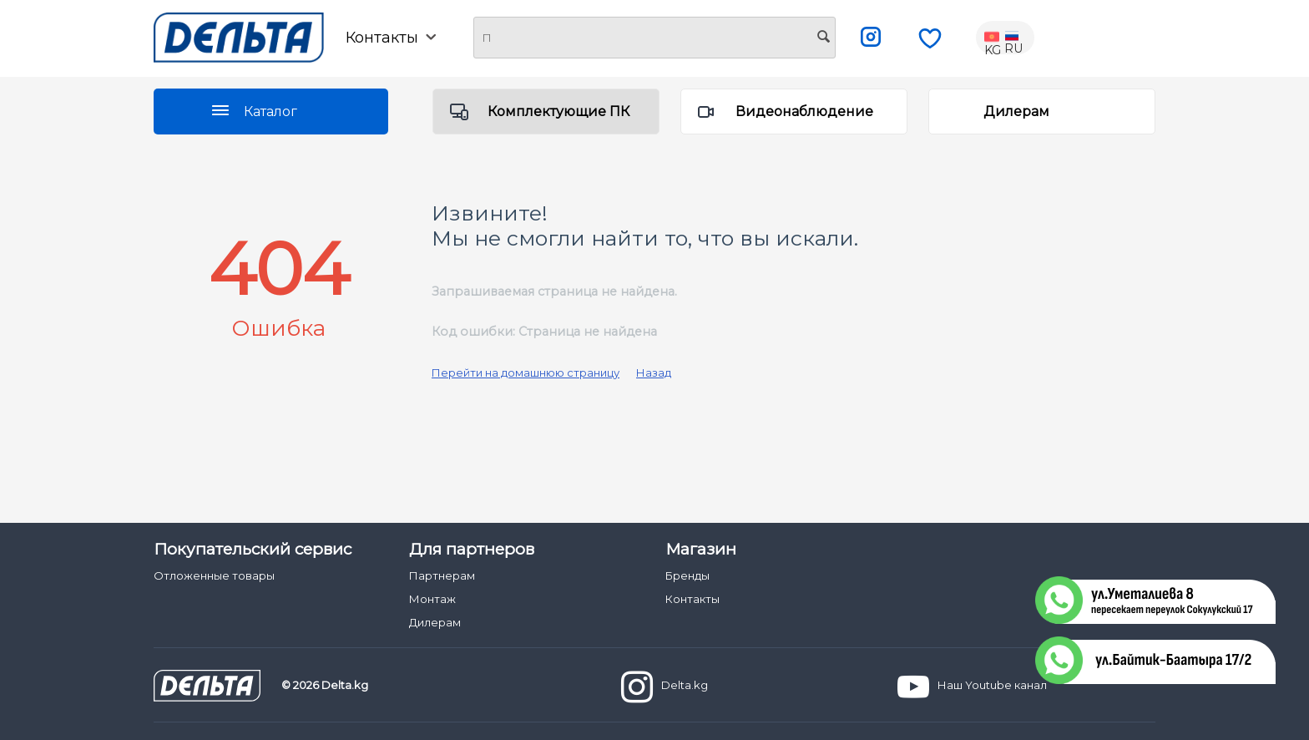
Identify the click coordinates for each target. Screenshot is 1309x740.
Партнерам (442, 575)
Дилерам (1016, 111)
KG (993, 37)
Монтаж (432, 599)
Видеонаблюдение (804, 111)
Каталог (270, 111)
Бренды (687, 575)
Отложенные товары (214, 575)
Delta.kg (664, 686)
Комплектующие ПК (558, 111)
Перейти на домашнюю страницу (525, 372)
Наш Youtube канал (972, 686)
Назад (653, 372)
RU (1013, 37)
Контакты (391, 37)
